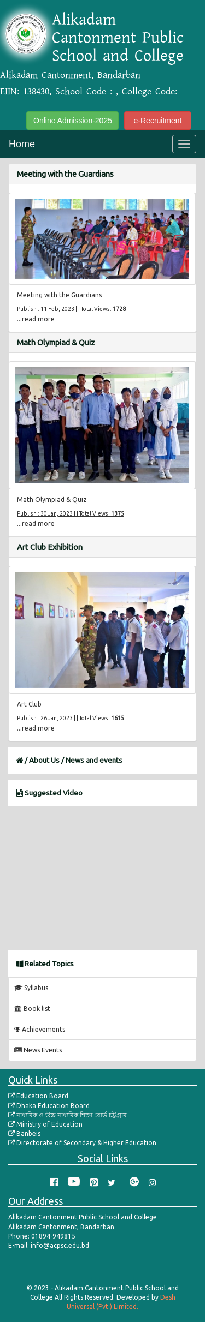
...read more (36, 318)
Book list (32, 1008)
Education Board (38, 1095)
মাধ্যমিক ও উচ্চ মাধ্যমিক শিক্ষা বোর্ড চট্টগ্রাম (67, 1114)
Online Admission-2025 (72, 120)
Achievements (39, 1029)
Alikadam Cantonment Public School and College (118, 37)
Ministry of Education (45, 1124)
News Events (38, 1050)
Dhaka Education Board (49, 1105)
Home (22, 144)
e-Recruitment (158, 120)
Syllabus (31, 987)
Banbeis (24, 1133)
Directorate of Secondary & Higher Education (82, 1142)
